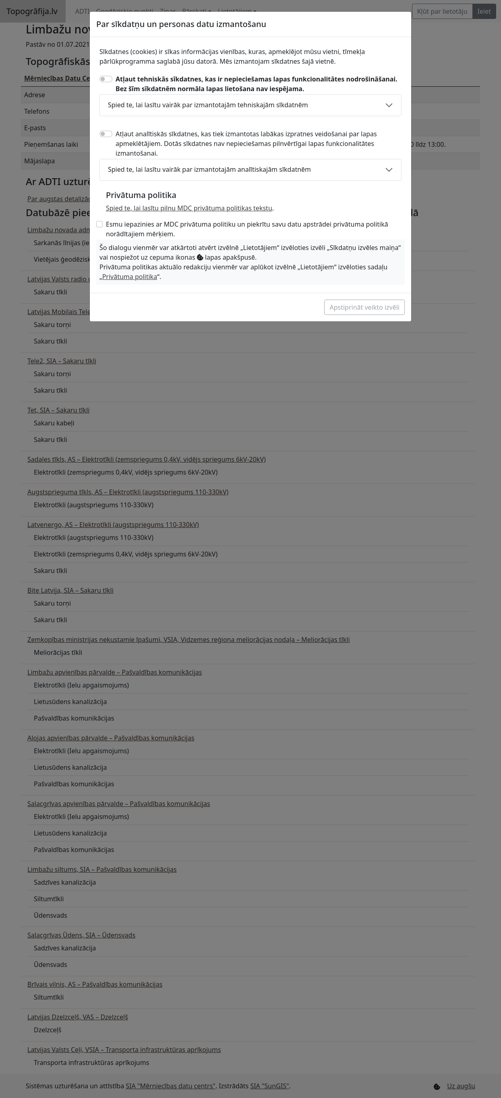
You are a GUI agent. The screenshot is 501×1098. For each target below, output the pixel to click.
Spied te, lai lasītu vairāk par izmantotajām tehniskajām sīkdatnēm (208, 104)
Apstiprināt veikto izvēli (364, 307)
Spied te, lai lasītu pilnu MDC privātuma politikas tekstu (189, 208)
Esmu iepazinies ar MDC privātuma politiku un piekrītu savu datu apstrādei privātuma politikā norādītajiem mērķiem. (247, 229)
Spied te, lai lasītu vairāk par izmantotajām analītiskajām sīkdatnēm (209, 169)
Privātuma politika (129, 276)
